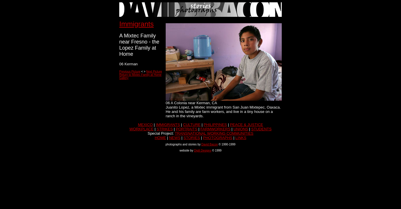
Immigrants (136, 24)
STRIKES (165, 129)
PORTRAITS (186, 129)
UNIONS (241, 129)
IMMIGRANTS (168, 124)
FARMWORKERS (215, 129)
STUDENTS (261, 129)
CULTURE (191, 124)
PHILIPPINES (215, 124)
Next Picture (154, 71)
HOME (160, 138)
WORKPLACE (141, 129)
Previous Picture (129, 71)
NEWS (174, 138)
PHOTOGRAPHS (217, 138)
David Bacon (209, 144)
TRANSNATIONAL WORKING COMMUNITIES (214, 133)
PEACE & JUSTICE (246, 124)
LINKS (240, 138)
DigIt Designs (202, 150)
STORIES (191, 138)
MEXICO (145, 124)
